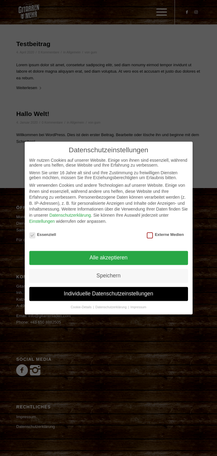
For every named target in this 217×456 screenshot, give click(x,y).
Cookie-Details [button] (81, 302)
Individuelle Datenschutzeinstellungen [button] (108, 288)
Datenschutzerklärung (70, 210)
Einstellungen (42, 216)
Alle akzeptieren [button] (108, 253)
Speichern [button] (108, 271)
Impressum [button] (138, 302)
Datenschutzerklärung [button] (112, 302)
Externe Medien (165, 229)
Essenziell (42, 229)
